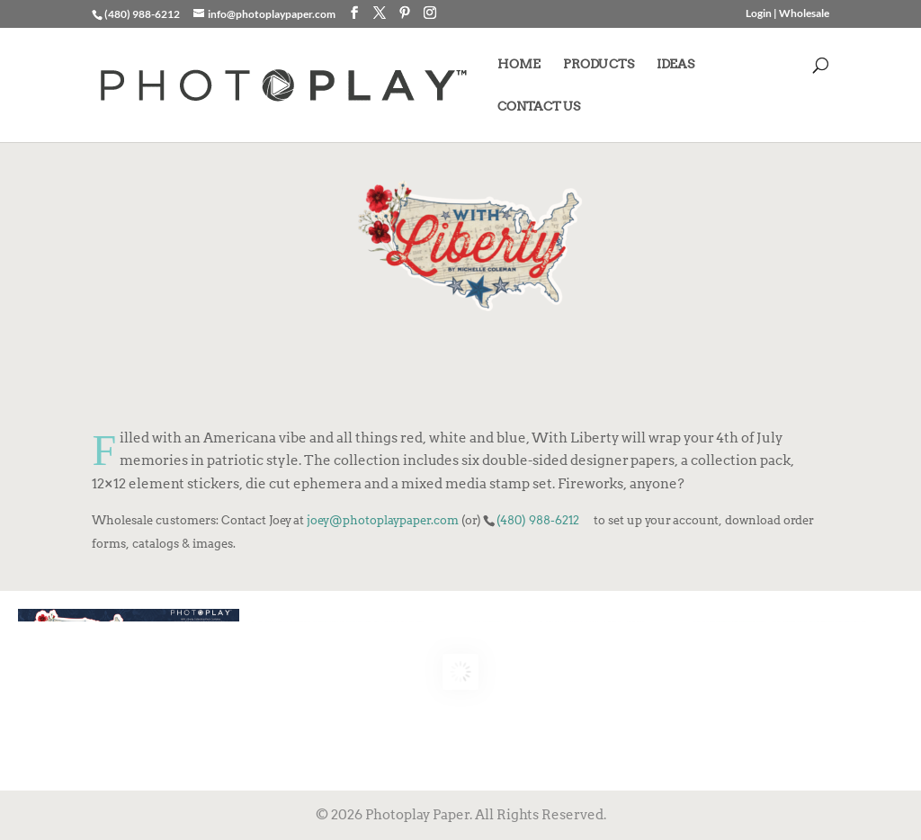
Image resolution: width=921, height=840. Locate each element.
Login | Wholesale (787, 14)
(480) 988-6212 (537, 520)
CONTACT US (538, 106)
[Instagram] (430, 13)
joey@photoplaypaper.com (383, 520)
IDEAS (675, 64)
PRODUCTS (598, 64)
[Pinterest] (404, 13)
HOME (519, 64)
